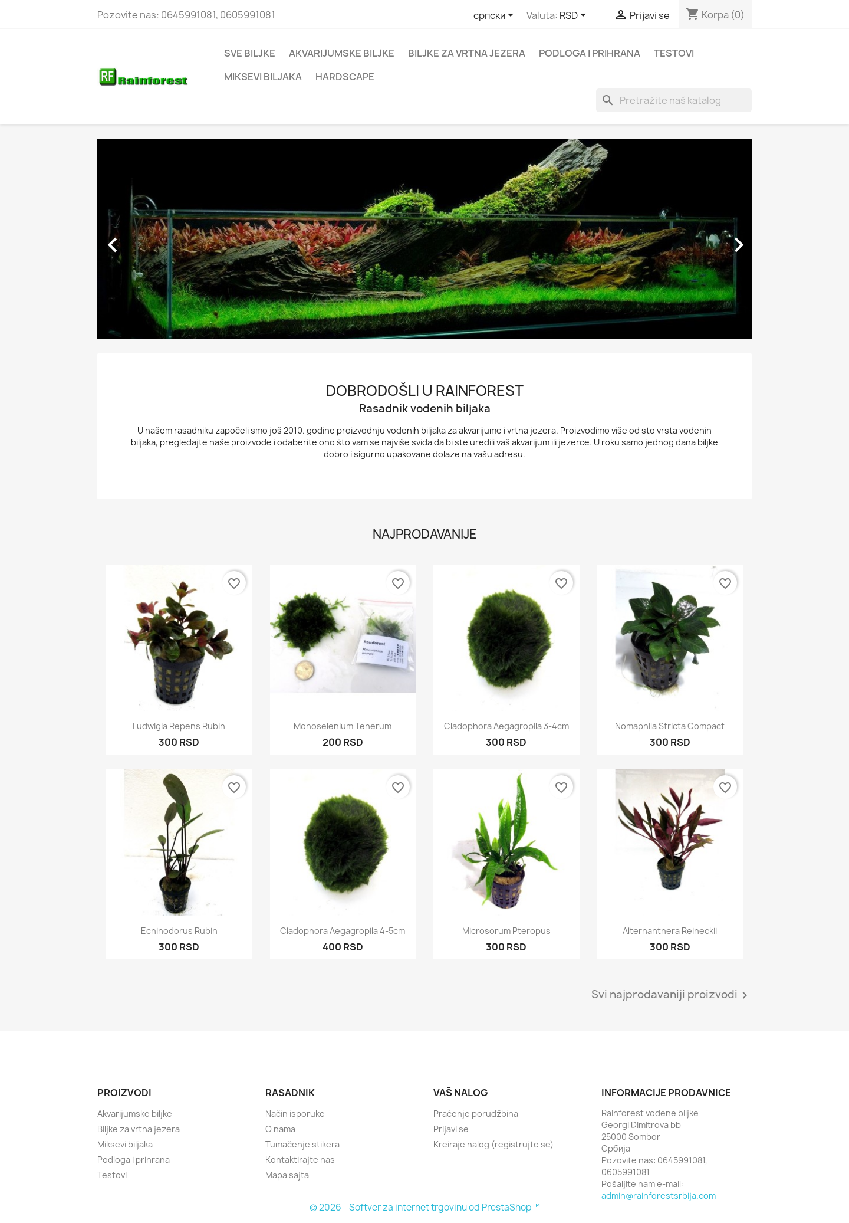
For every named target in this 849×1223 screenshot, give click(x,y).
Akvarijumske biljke (341, 53)
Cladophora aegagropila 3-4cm (506, 726)
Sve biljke (249, 53)
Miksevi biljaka (263, 76)
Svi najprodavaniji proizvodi (671, 995)
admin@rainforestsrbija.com (658, 1195)
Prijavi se (451, 1129)
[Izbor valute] (575, 16)
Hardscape (344, 76)
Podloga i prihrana (589, 53)
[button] (146, 239)
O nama (280, 1129)
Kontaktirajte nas (300, 1159)
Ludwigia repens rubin (179, 726)
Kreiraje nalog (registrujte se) (493, 1144)
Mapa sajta (287, 1175)
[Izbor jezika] (495, 16)
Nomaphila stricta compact (670, 726)
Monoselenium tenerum (342, 726)
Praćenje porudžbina (475, 1113)
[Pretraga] (674, 100)
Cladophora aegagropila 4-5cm (342, 930)
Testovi (674, 53)
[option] (424, 239)
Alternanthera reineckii (670, 930)
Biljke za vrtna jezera (466, 53)
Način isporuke (295, 1113)
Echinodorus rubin (179, 930)
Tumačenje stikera (302, 1144)
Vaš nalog (460, 1092)
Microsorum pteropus (506, 930)
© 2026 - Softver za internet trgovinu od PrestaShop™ (425, 1207)
